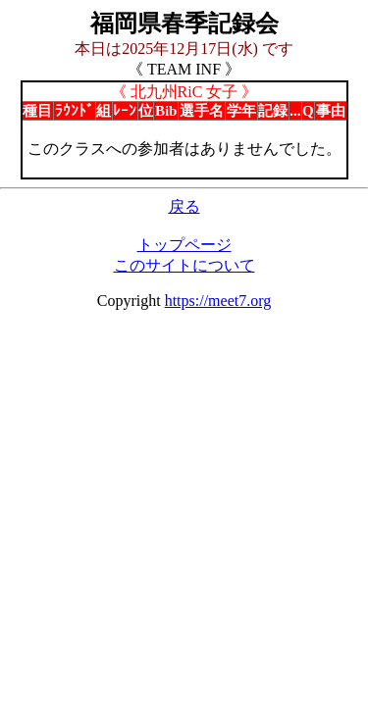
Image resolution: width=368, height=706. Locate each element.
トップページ (184, 244)
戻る (184, 206)
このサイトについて (184, 265)
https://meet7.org (218, 300)
